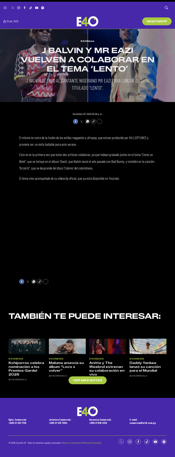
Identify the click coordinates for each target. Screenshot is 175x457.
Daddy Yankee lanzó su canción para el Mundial (145, 423)
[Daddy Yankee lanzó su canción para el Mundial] (148, 402)
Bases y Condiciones (72, 442)
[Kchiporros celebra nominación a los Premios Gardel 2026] (27, 402)
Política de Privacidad (91, 442)
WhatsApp (157, 21)
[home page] (87, 21)
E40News (88, 41)
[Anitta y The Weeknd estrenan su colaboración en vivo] (107, 402)
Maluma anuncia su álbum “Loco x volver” (66, 423)
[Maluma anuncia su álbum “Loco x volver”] (67, 402)
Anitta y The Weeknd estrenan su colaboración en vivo (107, 425)
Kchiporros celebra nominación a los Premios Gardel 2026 (26, 425)
